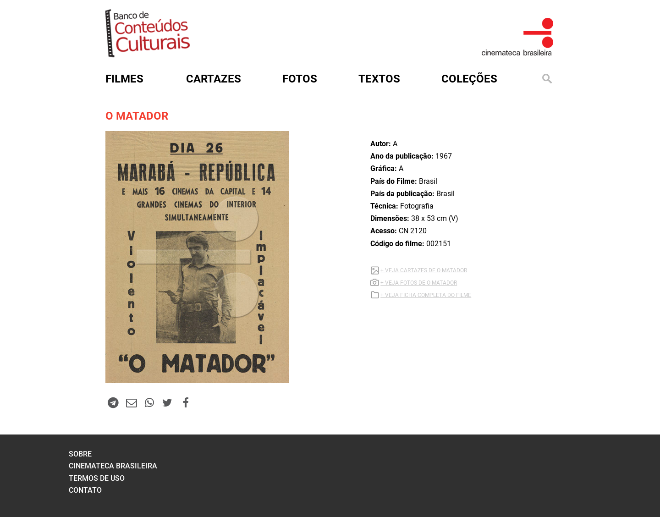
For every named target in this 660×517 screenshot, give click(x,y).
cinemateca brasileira (113, 466)
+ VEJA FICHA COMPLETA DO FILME (425, 295)
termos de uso (97, 478)
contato (85, 490)
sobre (80, 454)
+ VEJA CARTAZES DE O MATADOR (423, 270)
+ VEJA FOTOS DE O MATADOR (418, 283)
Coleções (469, 78)
